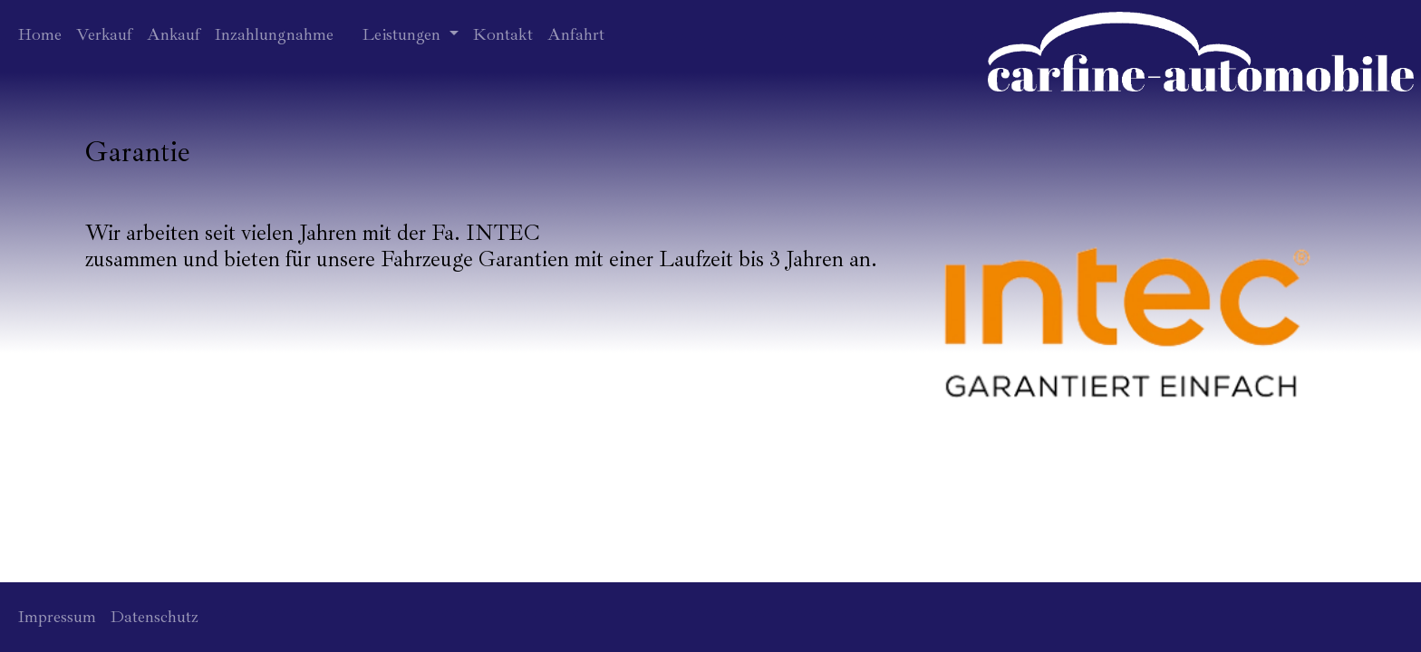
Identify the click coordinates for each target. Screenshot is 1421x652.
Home (40, 34)
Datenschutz (154, 617)
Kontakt (503, 34)
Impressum (57, 617)
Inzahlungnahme (274, 34)
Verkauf (104, 34)
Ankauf (173, 34)
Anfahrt (575, 34)
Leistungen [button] (403, 34)
